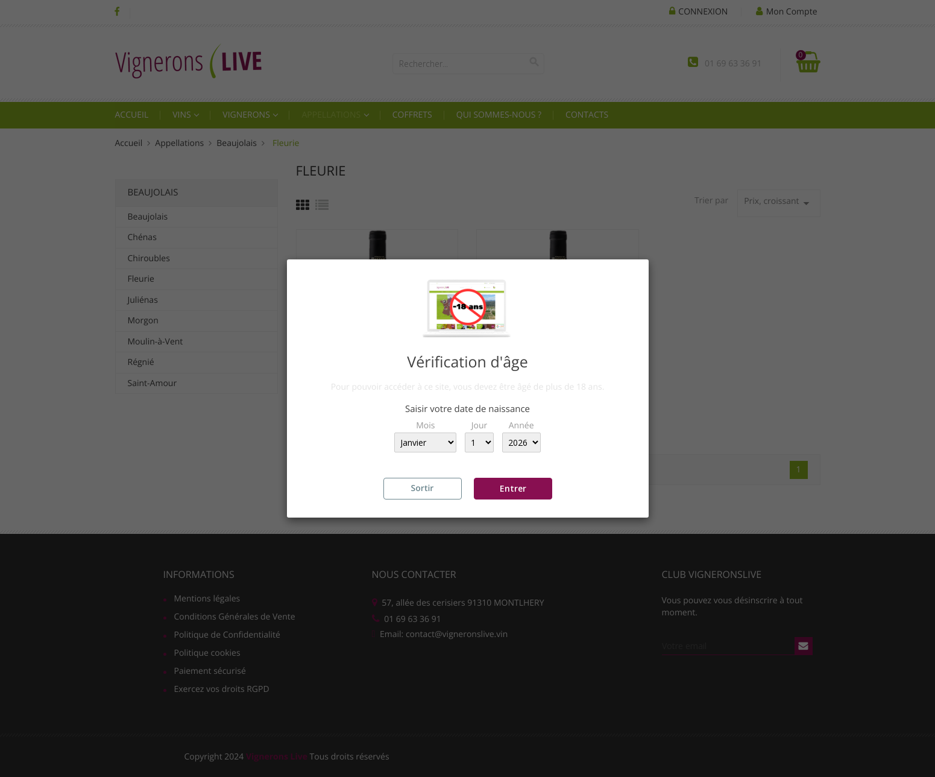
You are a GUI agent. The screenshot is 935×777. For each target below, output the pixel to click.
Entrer (513, 488)
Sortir (422, 488)
